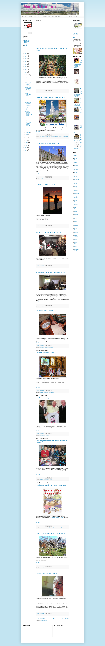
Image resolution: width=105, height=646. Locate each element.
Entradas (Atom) (44, 620)
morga (75, 222)
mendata (76, 214)
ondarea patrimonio (49, 347)
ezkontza (76, 217)
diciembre (27, 74)
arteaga (75, 205)
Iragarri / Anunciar (37, 16)
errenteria (76, 190)
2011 (26, 149)
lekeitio (75, 239)
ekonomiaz (44, 178)
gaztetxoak (61, 136)
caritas (75, 166)
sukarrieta (76, 225)
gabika (75, 246)
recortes (51, 91)
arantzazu (41, 136)
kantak (43, 226)
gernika (75, 180)
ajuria (75, 226)
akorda (75, 231)
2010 (26, 150)
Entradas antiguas (65, 618)
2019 (26, 63)
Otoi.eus (25, 45)
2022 (26, 58)
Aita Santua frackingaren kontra (46, 398)
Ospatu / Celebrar (73, 16)
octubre (27, 131)
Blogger (59, 639)
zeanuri (40, 137)
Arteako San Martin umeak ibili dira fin (48, 232)
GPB (75, 238)
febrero (27, 143)
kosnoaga (76, 208)
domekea (76, 156)
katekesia (66, 136)
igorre (64, 136)
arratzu (75, 245)
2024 (26, 55)
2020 (26, 61)
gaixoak (75, 186)
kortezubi (76, 229)
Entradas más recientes (40, 618)
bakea (75, 182)
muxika (75, 224)
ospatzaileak (76, 212)
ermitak (75, 170)
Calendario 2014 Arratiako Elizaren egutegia (50, 97)
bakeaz (75, 210)
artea (50, 136)
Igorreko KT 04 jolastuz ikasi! (45, 184)
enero (27, 145)
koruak (75, 198)
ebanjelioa (47, 91)
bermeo (75, 184)
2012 (26, 147)
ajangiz (75, 219)
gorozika (76, 232)
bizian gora (76, 197)
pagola (75, 158)
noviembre (28, 75)
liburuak (75, 183)
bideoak (75, 177)
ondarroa (76, 236)
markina (75, 235)
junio (27, 137)
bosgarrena (76, 179)
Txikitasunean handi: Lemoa (45, 353)
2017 (26, 66)
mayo (27, 139)
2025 (26, 53)
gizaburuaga (76, 249)
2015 (26, 69)
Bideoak (65, 16)
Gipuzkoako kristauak (26, 42)
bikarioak (43, 435)
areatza (44, 136)
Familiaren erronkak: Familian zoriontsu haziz (51, 272)
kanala (75, 218)
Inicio (53, 618)
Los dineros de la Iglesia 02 (45, 310)
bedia (52, 136)
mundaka (76, 187)
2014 (26, 71)
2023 (26, 56)
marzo (27, 142)
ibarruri (75, 228)
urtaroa (75, 203)
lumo (75, 243)
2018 (26, 64)
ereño (75, 242)
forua (75, 207)
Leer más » (38, 86)
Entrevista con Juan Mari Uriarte (46, 573)
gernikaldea (76, 173)
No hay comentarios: (40, 90)
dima (54, 136)
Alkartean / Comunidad (57, 16)
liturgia (75, 161)
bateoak (75, 191)
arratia (41, 91)
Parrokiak (30, 16)
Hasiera (24, 16)
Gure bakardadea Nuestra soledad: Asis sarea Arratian (28, 79)
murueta (75, 215)
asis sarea (44, 91)
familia (43, 306)
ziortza (75, 200)
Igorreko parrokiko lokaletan (57, 517)
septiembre (28, 132)
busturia (75, 211)
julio (26, 135)
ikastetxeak (76, 233)
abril (26, 140)
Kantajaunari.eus (27, 44)
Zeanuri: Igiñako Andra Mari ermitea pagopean (51, 533)
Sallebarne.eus (27, 46)
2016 (26, 67)
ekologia (76, 196)
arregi (41, 178)
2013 (26, 72)
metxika (75, 250)
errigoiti (75, 221)
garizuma (76, 194)
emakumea (76, 175)
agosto (27, 134)
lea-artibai (76, 201)
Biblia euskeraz (27, 38)
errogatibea (76, 193)
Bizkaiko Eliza (26, 40)
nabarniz (76, 240)
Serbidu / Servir (46, 16)
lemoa (37, 137)
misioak (51, 479)
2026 (26, 51)
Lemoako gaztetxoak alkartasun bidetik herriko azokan (28, 113)
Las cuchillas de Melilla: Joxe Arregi (47, 143)
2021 (26, 59)
